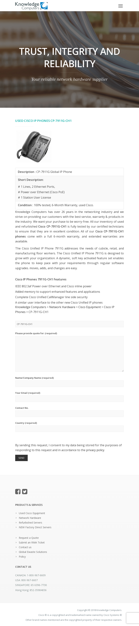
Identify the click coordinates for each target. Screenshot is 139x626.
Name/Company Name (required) (69, 381)
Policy (22, 556)
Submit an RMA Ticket (32, 542)
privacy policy (95, 450)
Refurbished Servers (30, 522)
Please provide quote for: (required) (69, 352)
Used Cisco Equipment (32, 513)
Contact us (25, 547)
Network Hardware (30, 518)
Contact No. (69, 411)
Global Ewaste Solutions (33, 552)
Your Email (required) (69, 396)
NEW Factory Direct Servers (35, 527)
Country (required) (69, 426)
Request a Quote (29, 537)
